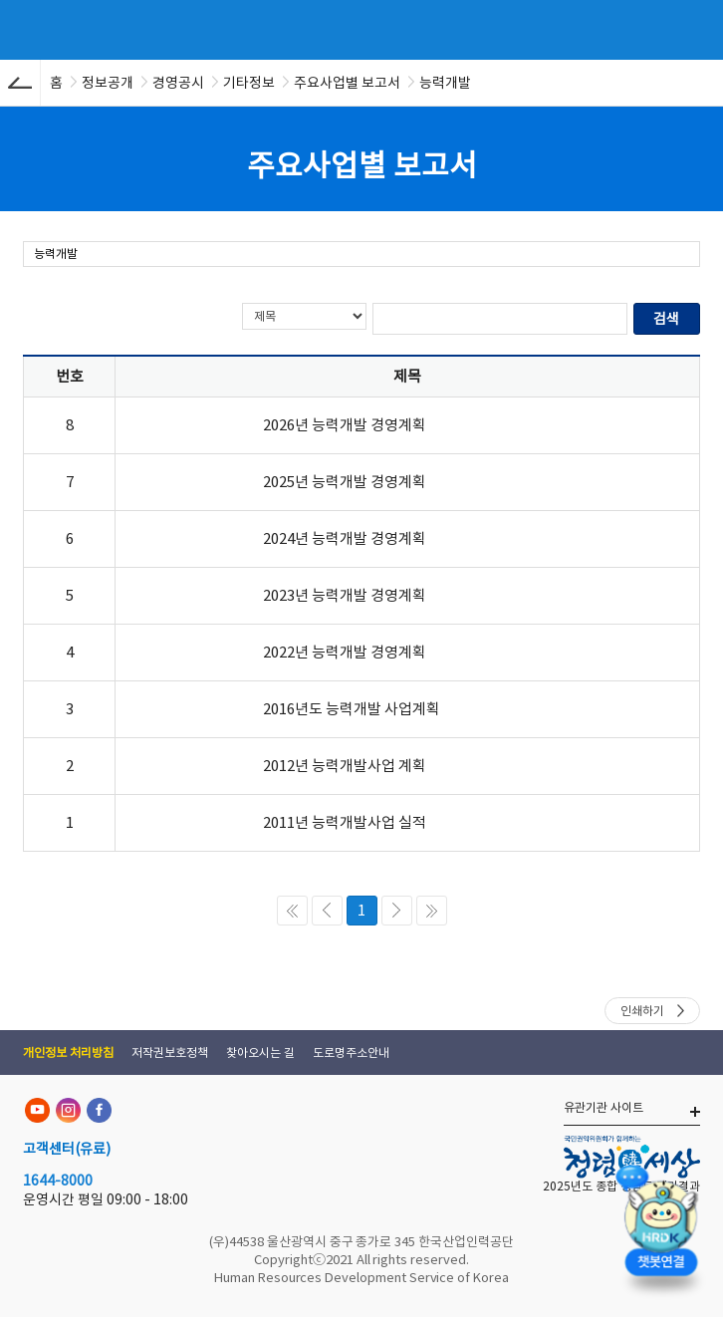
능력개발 (56, 253)
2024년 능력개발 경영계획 (344, 538)
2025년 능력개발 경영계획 (344, 481)
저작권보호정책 (169, 1052)
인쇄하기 (642, 1010)
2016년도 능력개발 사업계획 (351, 708)
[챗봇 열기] (661, 1233)
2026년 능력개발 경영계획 (344, 424)
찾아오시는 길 (260, 1052)
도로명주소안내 (351, 1052)
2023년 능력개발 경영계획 (344, 595)
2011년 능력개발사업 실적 (344, 822)
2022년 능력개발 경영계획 (344, 652)
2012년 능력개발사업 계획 (344, 765)
